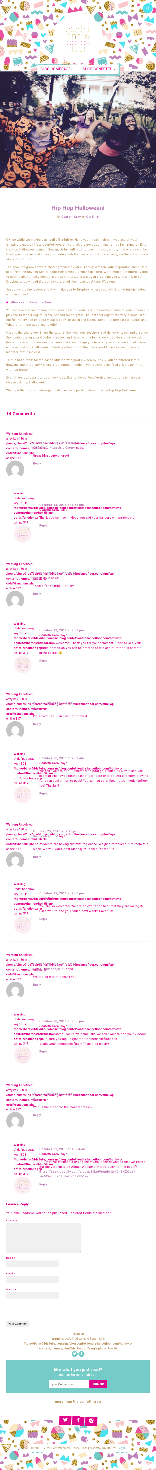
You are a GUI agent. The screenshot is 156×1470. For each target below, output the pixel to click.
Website (11, 1289)
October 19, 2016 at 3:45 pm (55, 573)
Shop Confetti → (99, 69)
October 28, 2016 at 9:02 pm (55, 964)
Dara (36, 1099)
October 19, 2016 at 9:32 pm (61, 630)
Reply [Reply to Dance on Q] (37, 594)
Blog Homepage (55, 69)
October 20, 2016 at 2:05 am (55, 703)
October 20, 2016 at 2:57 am (61, 758)
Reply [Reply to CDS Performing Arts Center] (37, 463)
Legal (121, 1448)
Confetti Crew (71, 217)
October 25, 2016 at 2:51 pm (55, 831)
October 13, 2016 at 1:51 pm (61, 505)
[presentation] (34, 1310)
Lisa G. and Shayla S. (49, 969)
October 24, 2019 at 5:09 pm (55, 1094)
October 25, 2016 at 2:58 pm (61, 893)
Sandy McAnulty (45, 836)
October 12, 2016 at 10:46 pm (56, 443)
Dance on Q (41, 578)
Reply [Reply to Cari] (37, 724)
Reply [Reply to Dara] (37, 1115)
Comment (13, 1220)
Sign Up (98, 1384)
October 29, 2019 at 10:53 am (62, 1149)
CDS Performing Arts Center (54, 447)
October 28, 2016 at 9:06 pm (61, 1021)
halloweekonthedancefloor (30, 302)
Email (10, 1273)
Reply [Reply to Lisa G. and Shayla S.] (37, 985)
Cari (36, 708)
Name (10, 1258)
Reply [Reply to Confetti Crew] (43, 525)
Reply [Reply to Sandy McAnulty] (37, 857)
